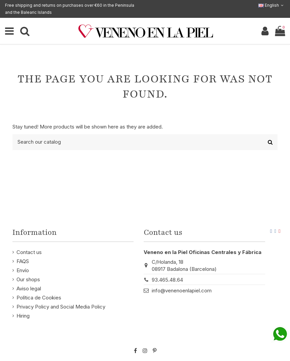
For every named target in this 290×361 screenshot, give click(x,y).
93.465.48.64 (167, 280)
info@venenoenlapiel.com (182, 290)
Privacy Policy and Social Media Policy (60, 306)
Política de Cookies (38, 297)
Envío (22, 270)
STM (265, 339)
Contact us (29, 252)
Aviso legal (28, 288)
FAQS (22, 261)
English (271, 5)
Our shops (28, 279)
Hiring (23, 316)
